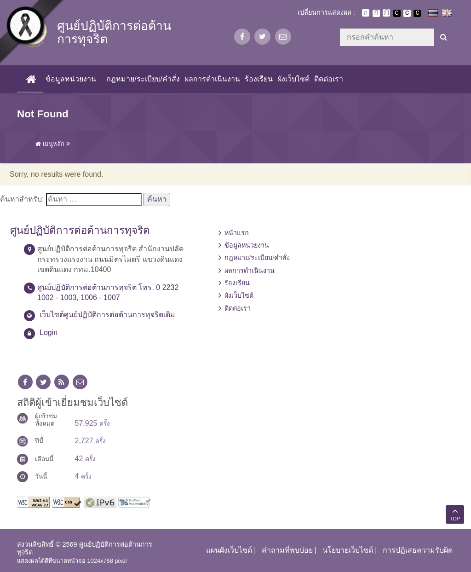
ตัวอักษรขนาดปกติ (365, 13)
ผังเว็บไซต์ (293, 79)
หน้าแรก (236, 233)
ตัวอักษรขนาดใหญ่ (386, 13)
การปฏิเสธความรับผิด (418, 550)
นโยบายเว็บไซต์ (347, 550)
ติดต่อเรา (328, 79)
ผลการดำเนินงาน (212, 79)
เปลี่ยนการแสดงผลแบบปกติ (407, 13)
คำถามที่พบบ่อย (287, 550)
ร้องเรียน (259, 79)
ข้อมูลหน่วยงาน (71, 79)
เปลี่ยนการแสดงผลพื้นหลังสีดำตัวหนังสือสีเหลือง (417, 13)
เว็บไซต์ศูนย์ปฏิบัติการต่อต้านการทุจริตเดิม (107, 314)
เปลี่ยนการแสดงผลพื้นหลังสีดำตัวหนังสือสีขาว (397, 13)
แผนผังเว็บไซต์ (229, 550)
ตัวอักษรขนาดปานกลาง (376, 13)
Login (48, 332)
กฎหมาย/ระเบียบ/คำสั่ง (143, 79)
